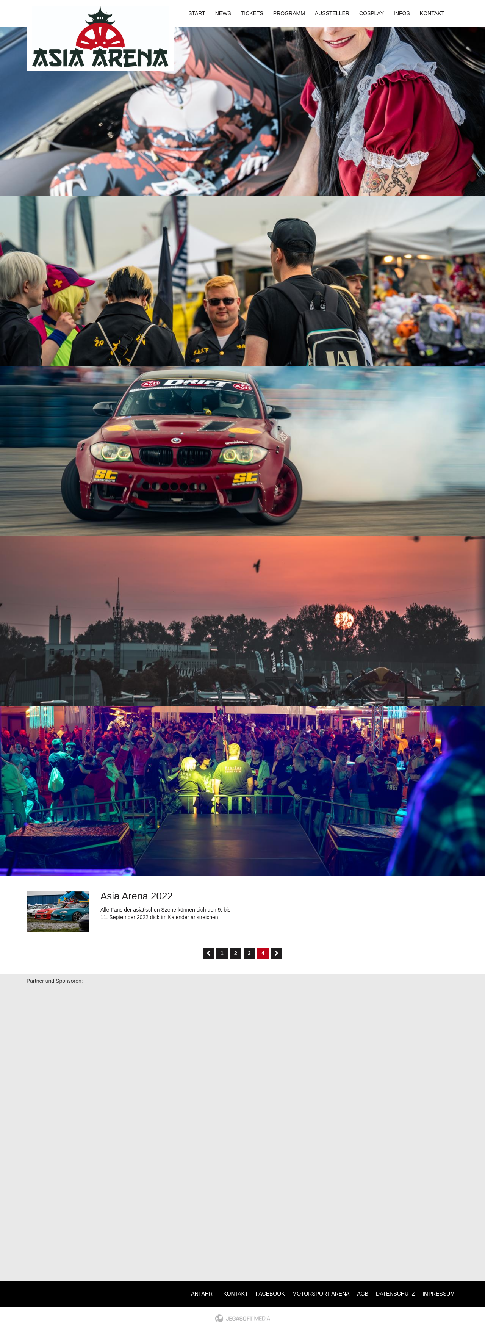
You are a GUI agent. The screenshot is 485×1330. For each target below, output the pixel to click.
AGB (362, 1294)
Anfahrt (203, 1294)
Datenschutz (395, 1294)
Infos (402, 13)
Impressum (438, 1294)
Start (196, 13)
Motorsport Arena (321, 1294)
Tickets (252, 13)
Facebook (270, 1294)
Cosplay (371, 13)
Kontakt (432, 13)
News (223, 13)
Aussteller (332, 13)
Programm (289, 13)
